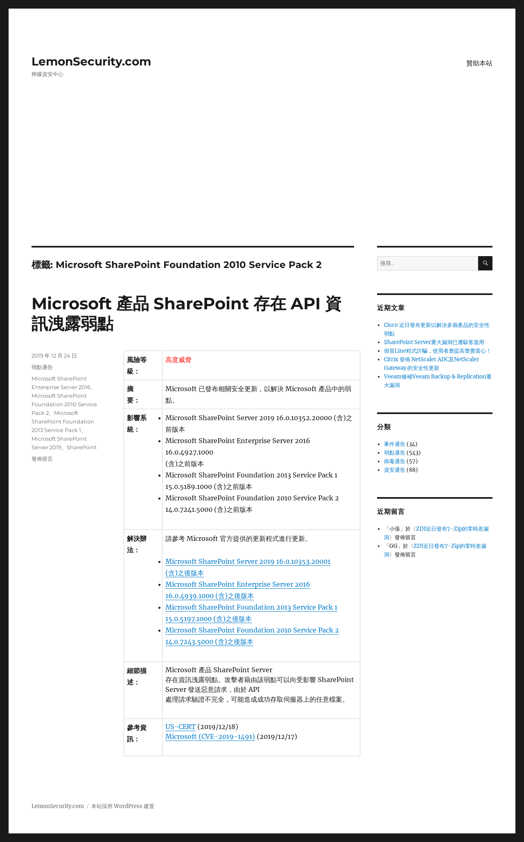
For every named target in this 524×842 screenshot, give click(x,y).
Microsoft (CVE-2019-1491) (210, 736)
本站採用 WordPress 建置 (122, 806)
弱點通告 (42, 367)
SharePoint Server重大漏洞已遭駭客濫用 (434, 342)
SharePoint (82, 447)
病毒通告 (394, 461)
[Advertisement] (262, 185)
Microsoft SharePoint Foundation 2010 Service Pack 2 (64, 404)
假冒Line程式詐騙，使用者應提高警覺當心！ (437, 350)
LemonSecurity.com (91, 61)
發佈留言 (42, 458)
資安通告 (394, 469)
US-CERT (180, 727)
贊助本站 (479, 63)
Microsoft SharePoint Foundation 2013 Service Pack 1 (63, 421)
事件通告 (394, 444)
